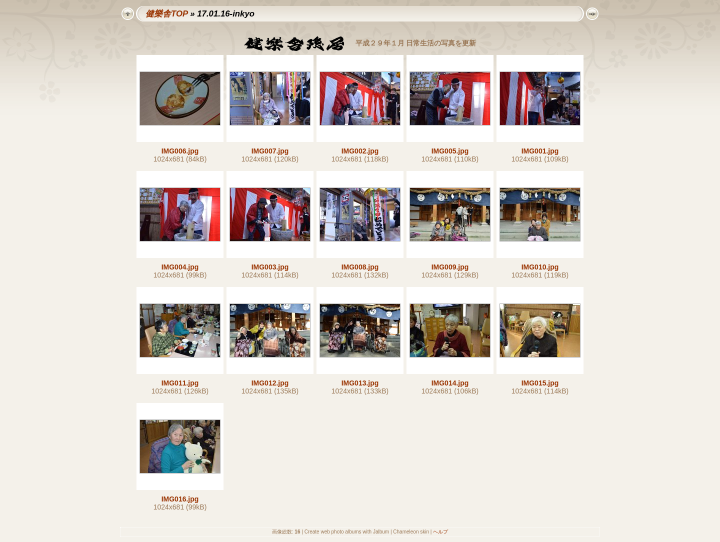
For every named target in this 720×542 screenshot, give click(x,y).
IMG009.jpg (450, 267)
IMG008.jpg (360, 267)
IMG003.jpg (270, 267)
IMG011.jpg (180, 383)
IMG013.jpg (360, 383)
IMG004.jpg (180, 267)
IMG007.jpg (270, 151)
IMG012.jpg (270, 383)
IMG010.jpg (540, 267)
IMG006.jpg (180, 151)
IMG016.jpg (180, 499)
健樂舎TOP (167, 13)
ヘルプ (440, 531)
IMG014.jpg (450, 383)
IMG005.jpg (450, 151)
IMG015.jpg (540, 383)
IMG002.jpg (360, 151)
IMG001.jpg (540, 151)
